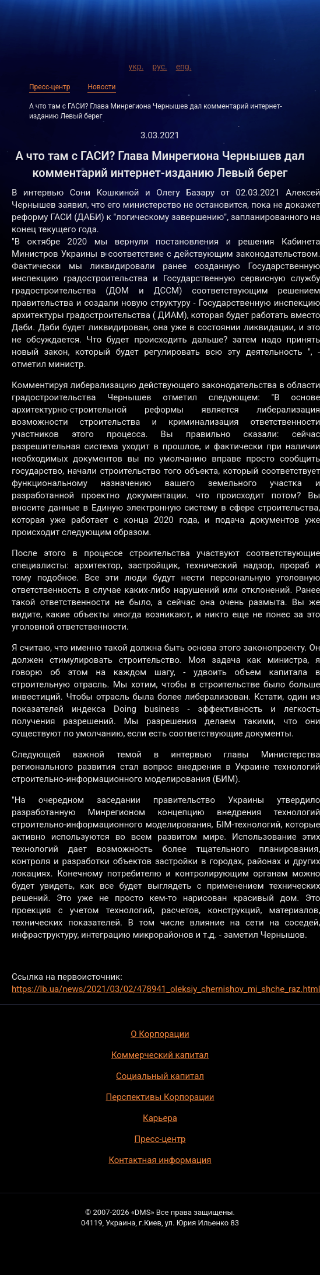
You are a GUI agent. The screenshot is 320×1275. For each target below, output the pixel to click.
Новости (101, 87)
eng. (184, 65)
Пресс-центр (49, 87)
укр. (136, 65)
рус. (159, 65)
